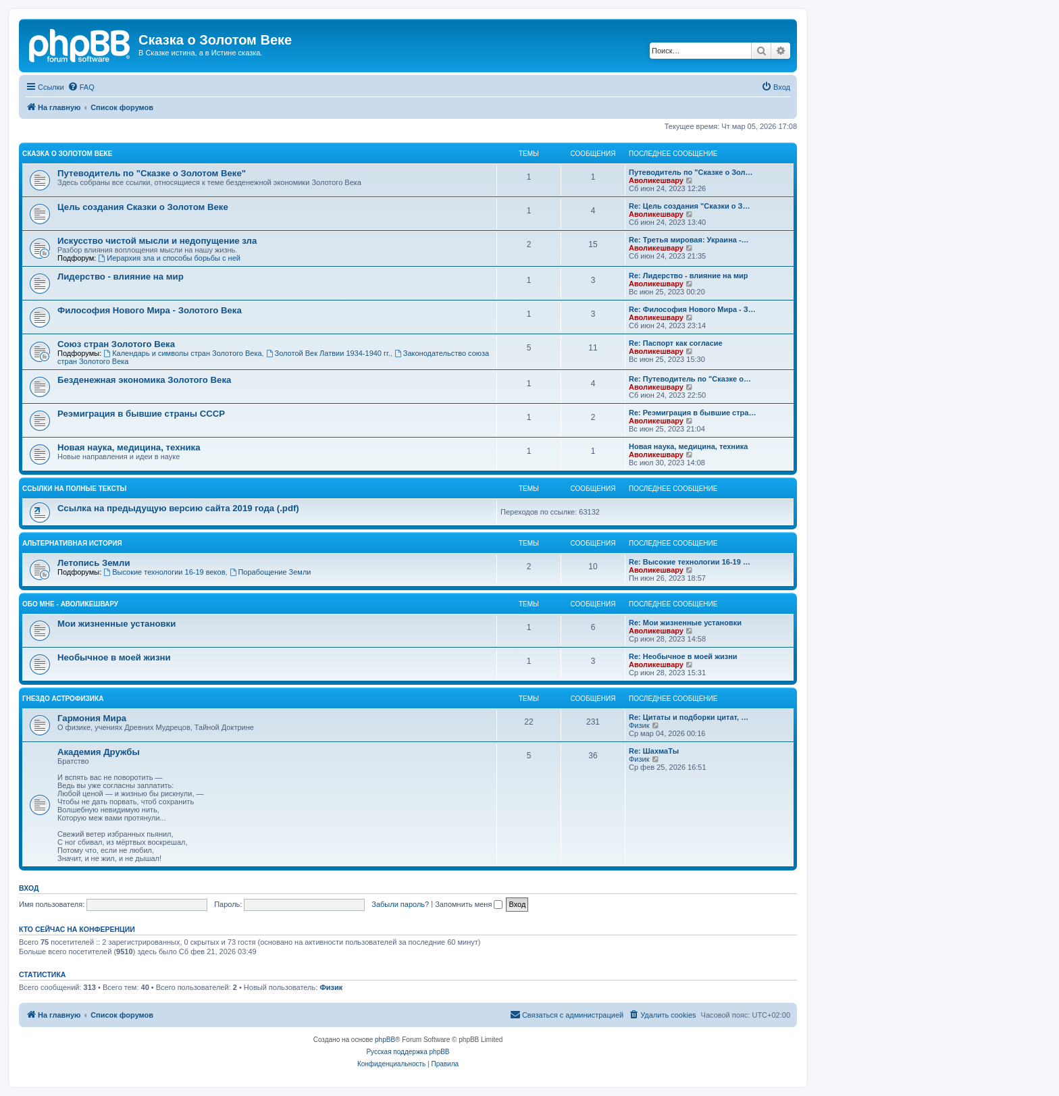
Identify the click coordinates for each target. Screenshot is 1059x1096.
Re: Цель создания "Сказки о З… (689, 206)
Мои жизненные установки (116, 624)
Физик (639, 725)
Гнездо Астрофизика (62, 698)
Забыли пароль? (400, 904)
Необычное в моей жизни (114, 657)
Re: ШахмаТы (654, 751)
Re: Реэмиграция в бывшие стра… (692, 413)
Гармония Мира (91, 718)
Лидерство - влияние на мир (120, 276)
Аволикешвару (656, 180)
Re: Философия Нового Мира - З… (692, 309)
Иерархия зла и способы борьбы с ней (169, 258)
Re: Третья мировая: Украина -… (689, 240)
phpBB (385, 1039)
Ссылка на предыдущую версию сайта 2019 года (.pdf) (178, 508)
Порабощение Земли (270, 572)
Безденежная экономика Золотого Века (144, 380)
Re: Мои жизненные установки (685, 623)
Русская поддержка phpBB (407, 1051)
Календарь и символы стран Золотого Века (182, 353)
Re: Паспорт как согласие (676, 343)
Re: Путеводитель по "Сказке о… (690, 379)
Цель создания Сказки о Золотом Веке (142, 207)
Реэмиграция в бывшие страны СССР (141, 414)
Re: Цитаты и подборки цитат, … (688, 717)
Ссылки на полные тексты (74, 488)
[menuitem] (81, 87)
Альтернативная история (72, 543)
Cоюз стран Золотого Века (116, 344)
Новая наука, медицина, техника (128, 447)
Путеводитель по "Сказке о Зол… (691, 172)
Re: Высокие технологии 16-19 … (689, 562)
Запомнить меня (468, 904)
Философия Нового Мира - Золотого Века (149, 310)
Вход (28, 888)
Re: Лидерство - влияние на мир (688, 275)
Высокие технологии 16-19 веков (164, 572)
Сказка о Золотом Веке (67, 153)
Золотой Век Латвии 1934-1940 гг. (328, 353)
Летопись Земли (93, 563)
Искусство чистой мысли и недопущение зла (157, 241)
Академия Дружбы (98, 752)
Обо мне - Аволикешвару (70, 604)
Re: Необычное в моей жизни (683, 656)
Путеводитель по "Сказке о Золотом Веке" (151, 173)
